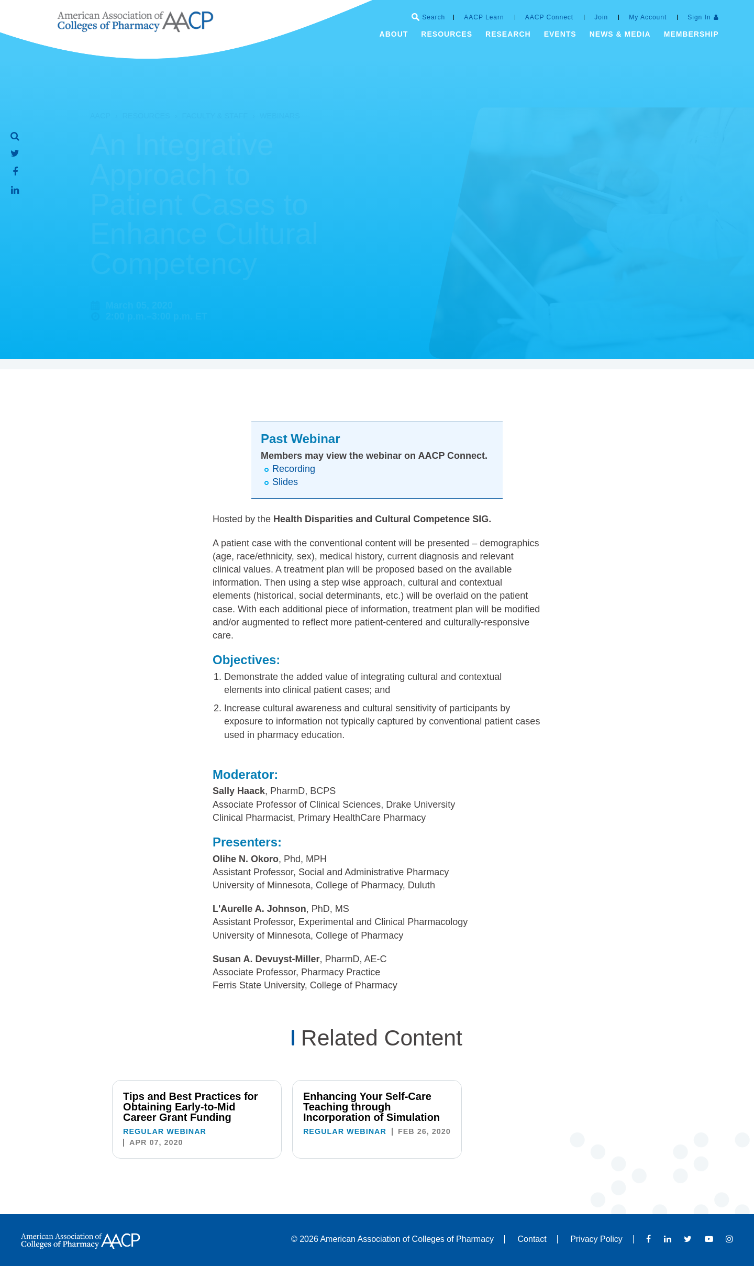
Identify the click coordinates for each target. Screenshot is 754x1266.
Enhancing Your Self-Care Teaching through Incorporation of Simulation (371, 1107)
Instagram (729, 1239)
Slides (285, 482)
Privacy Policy (596, 1239)
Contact (532, 1239)
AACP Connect (549, 17)
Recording (293, 469)
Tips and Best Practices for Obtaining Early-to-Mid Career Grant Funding (190, 1107)
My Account (648, 17)
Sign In (699, 17)
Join (601, 17)
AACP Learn (484, 17)
